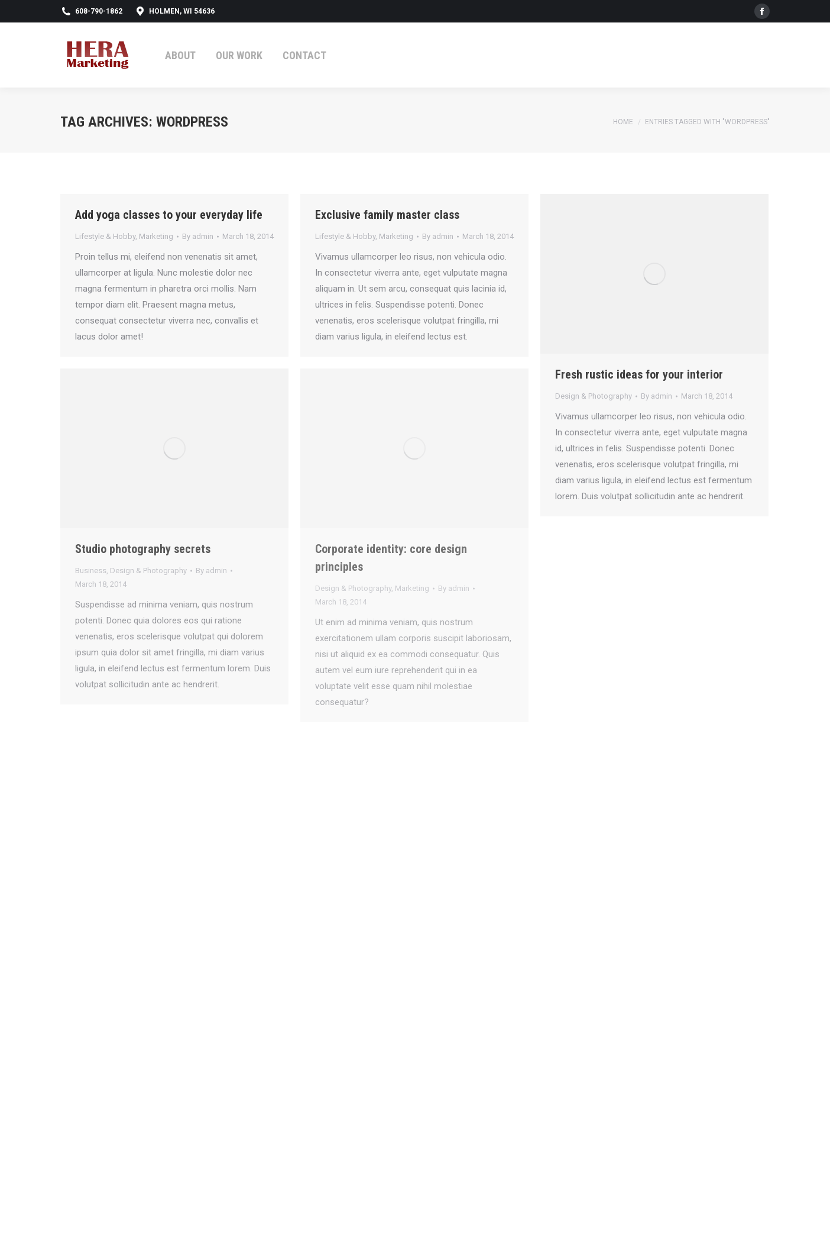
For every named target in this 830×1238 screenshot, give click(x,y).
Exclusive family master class (387, 215)
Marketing (156, 236)
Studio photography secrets (142, 549)
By (197, 236)
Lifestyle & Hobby (105, 236)
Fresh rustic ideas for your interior (639, 374)
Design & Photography (593, 396)
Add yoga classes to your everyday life (168, 215)
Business (90, 570)
